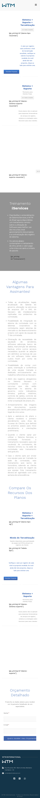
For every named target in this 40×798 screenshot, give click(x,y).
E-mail (6, 725)
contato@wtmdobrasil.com (12, 773)
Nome (6, 713)
